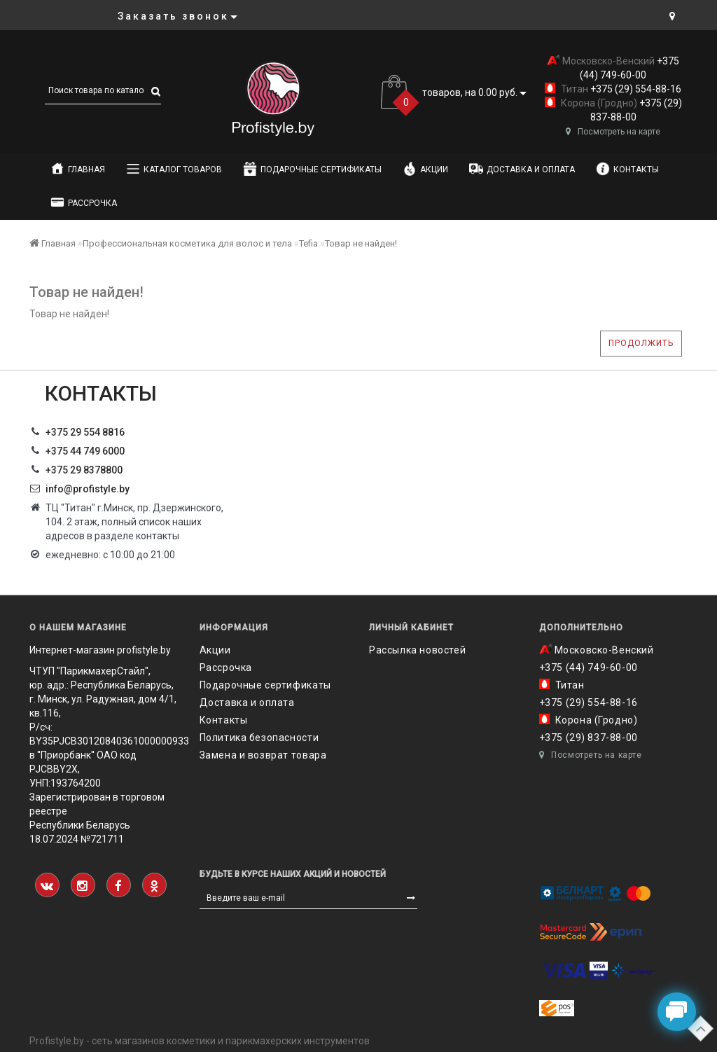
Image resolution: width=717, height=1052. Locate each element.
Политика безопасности (259, 737)
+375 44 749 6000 (85, 451)
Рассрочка (83, 202)
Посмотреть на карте (613, 132)
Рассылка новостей (417, 650)
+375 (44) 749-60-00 (588, 667)
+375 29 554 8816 (85, 432)
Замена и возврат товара (263, 755)
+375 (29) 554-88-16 (634, 89)
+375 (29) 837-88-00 (588, 737)
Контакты (627, 169)
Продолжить (641, 343)
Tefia (308, 243)
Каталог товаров (174, 169)
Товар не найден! (361, 243)
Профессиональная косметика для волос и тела (187, 243)
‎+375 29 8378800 (84, 470)
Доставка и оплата (522, 169)
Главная (77, 169)
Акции (425, 169)
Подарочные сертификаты (312, 169)
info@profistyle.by (88, 488)
